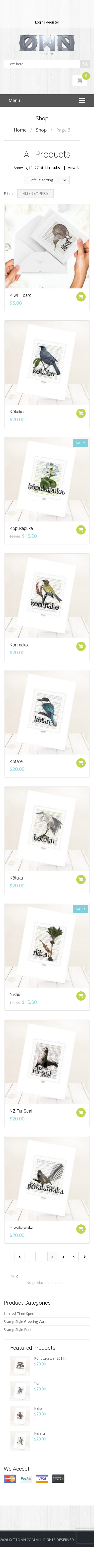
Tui (36, 1383)
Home (20, 130)
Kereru (39, 1433)
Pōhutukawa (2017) (50, 1358)
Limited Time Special (20, 1313)
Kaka (38, 1408)
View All (74, 167)
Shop (41, 130)
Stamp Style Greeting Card (25, 1321)
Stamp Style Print (18, 1329)
